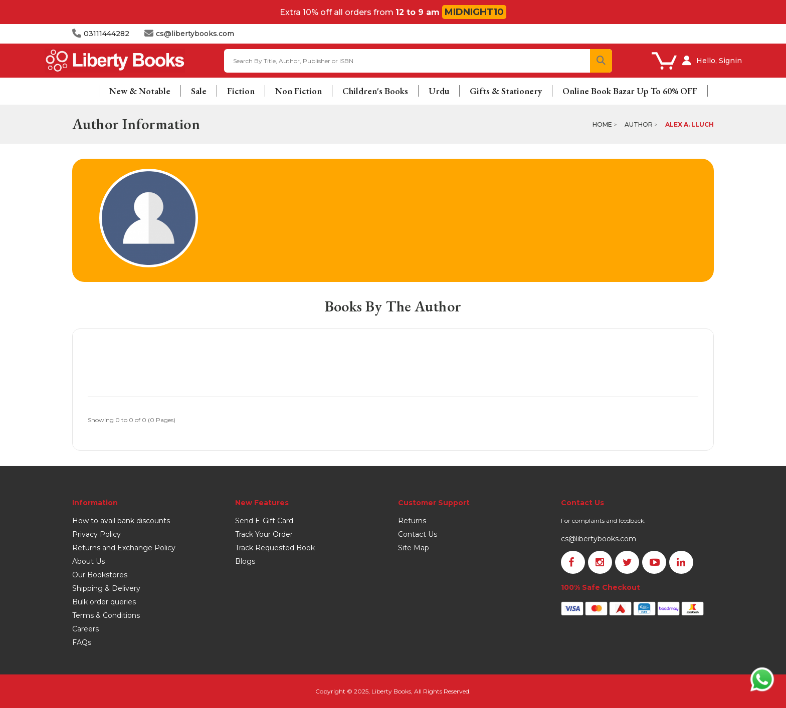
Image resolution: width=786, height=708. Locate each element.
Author (639, 124)
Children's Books (375, 91)
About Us (88, 561)
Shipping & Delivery (106, 588)
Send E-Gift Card (264, 520)
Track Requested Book (275, 547)
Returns (412, 520)
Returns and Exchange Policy (123, 547)
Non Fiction (298, 91)
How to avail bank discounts (121, 520)
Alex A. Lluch (689, 124)
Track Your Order (264, 534)
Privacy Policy (96, 534)
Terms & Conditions (106, 615)
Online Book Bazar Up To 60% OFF (629, 91)
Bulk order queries (104, 601)
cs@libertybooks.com (598, 538)
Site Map (413, 547)
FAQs (81, 642)
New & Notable (139, 91)
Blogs (245, 561)
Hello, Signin (719, 60)
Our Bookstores (99, 574)
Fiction (241, 91)
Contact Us (417, 534)
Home (602, 124)
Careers (85, 628)
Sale (199, 91)
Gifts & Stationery (506, 91)
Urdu (439, 91)
